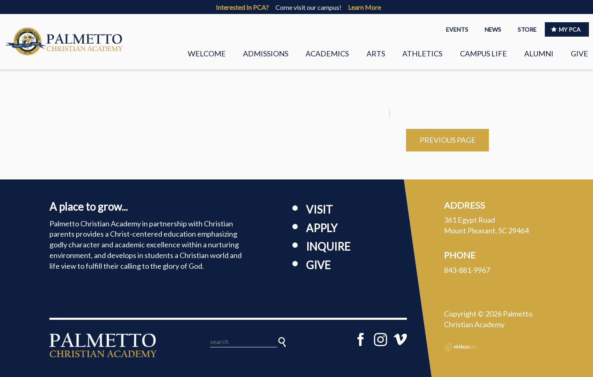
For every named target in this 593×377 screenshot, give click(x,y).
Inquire (328, 246)
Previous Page (448, 139)
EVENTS (457, 29)
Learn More (364, 7)
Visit (319, 209)
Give (579, 53)
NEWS (493, 29)
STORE (527, 29)
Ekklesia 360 (460, 347)
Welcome (207, 53)
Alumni (538, 53)
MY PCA (566, 29)
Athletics (422, 53)
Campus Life (483, 53)
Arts (376, 53)
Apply (321, 228)
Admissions (265, 53)
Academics (327, 53)
